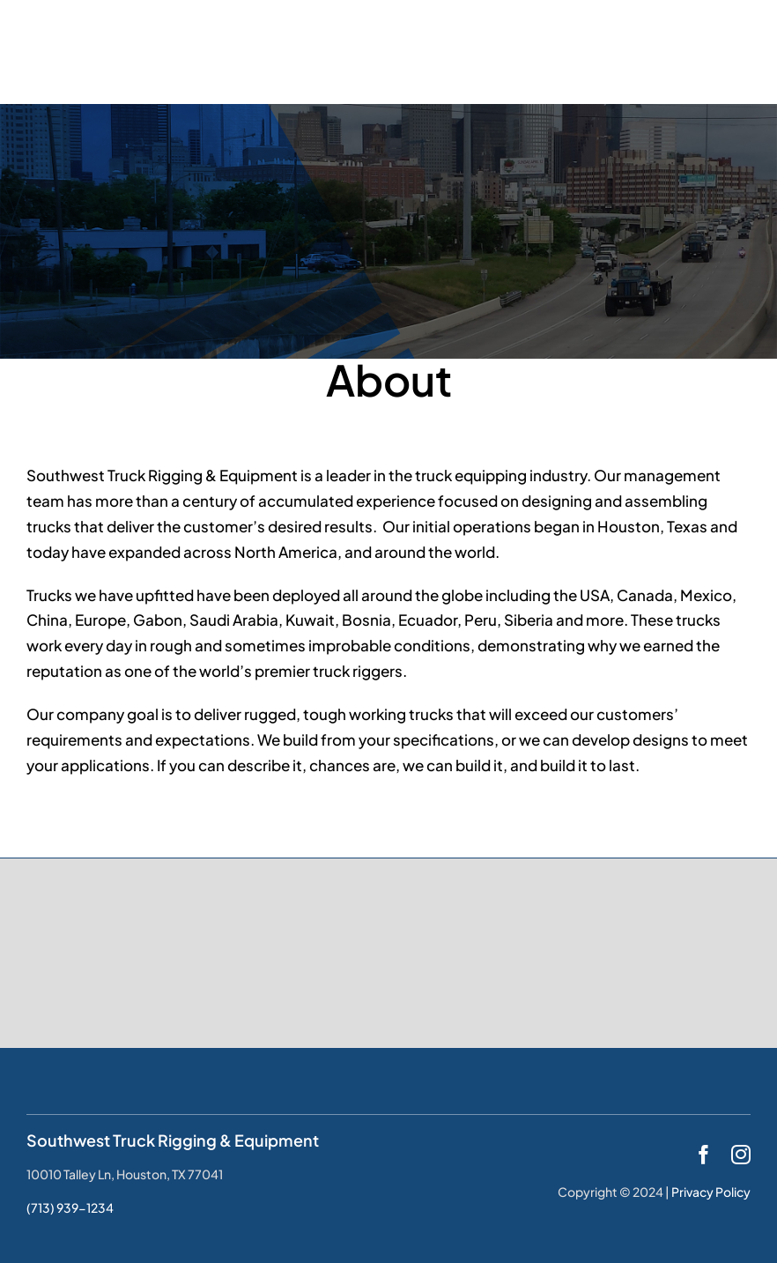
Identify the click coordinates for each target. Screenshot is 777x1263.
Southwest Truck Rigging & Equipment (172, 1140)
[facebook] (704, 1154)
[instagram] (741, 1154)
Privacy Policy (711, 1192)
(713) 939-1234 (70, 1207)
